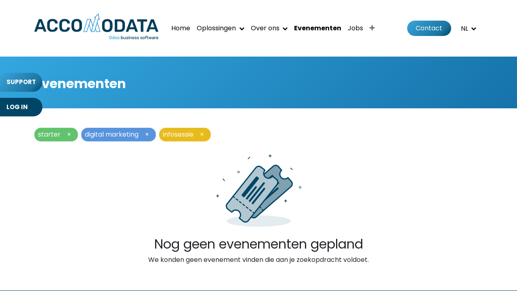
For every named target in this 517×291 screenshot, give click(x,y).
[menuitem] (180, 28)
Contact (429, 28)
